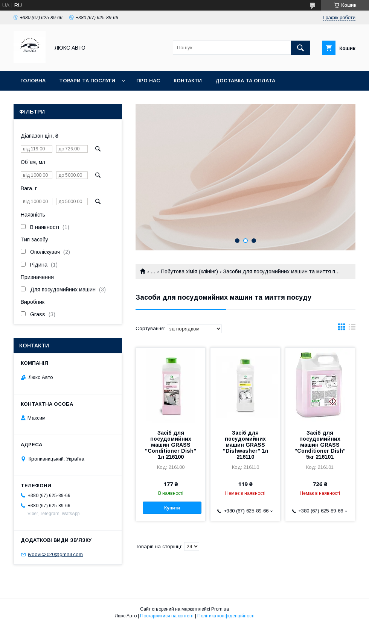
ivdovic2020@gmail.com (55, 554)
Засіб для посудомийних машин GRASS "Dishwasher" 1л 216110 (245, 445)
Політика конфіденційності (226, 615)
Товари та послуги (87, 80)
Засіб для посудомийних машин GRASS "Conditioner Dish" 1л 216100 (170, 445)
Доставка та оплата (245, 80)
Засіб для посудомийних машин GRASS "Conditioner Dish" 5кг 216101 (320, 445)
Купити (172, 508)
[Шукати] (300, 48)
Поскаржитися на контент (167, 615)
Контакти (188, 80)
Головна (33, 80)
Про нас (148, 80)
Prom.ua (220, 609)
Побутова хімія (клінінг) (189, 271)
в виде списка (352, 328)
